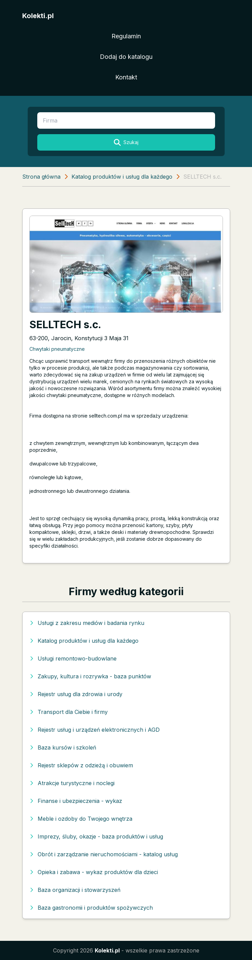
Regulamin (126, 36)
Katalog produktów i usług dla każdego (121, 176)
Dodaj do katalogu (126, 56)
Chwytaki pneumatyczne (57, 349)
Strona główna (41, 176)
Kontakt (126, 77)
